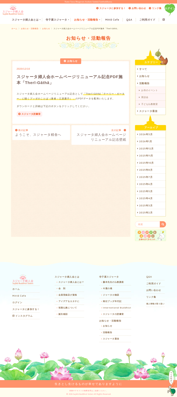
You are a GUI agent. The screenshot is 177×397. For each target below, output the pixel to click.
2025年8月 (146, 169)
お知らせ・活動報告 (87, 19)
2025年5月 (146, 191)
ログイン (170, 8)
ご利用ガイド (147, 19)
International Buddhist (117, 307)
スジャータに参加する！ (111, 8)
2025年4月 (146, 198)
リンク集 (155, 8)
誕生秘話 (63, 314)
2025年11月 (146, 155)
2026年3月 (146, 134)
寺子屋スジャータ (57, 19)
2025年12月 (146, 148)
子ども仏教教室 (149, 103)
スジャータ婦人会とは (26, 19)
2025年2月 (146, 212)
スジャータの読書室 (113, 314)
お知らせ (46, 28)
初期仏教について (67, 307)
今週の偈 (107, 288)
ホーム (14, 28)
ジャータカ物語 (111, 294)
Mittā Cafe (112, 19)
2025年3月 (146, 205)
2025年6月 (146, 183)
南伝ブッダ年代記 (112, 301)
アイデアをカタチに (68, 301)
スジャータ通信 (148, 110)
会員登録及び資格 (67, 294)
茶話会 (144, 97)
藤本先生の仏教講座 (113, 282)
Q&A (129, 19)
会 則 (62, 288)
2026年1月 (145, 141)
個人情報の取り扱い (155, 303)
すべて (143, 68)
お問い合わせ (137, 8)
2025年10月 (146, 162)
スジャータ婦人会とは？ (71, 282)
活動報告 (144, 83)
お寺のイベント (149, 90)
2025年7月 (146, 176)
